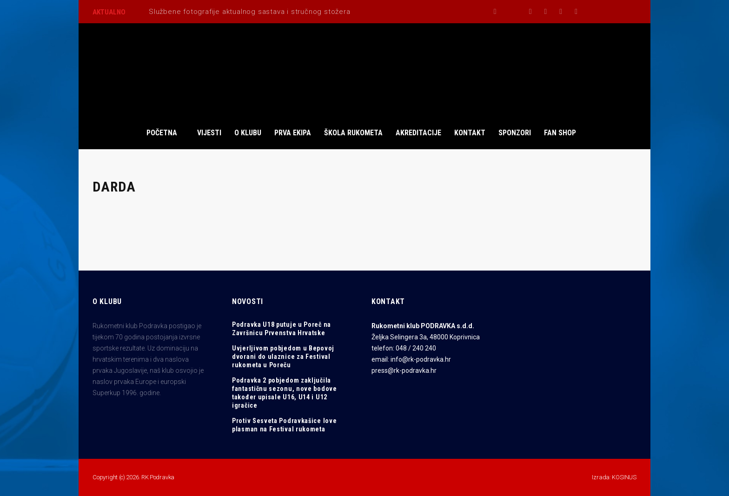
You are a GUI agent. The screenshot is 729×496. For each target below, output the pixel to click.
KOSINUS (624, 477)
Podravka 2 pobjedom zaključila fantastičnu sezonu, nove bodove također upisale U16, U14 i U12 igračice (284, 393)
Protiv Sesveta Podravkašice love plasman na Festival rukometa (284, 425)
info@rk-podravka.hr (421, 359)
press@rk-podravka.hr (404, 370)
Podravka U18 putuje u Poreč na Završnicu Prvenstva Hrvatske (281, 329)
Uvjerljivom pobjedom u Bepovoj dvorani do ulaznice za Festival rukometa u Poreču (283, 356)
